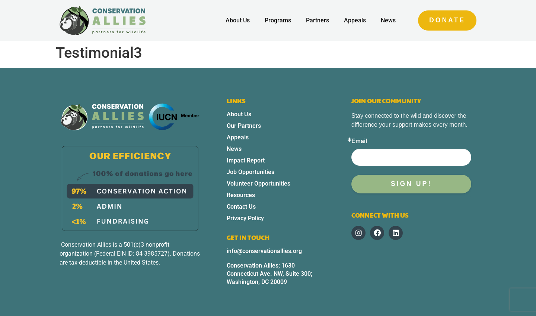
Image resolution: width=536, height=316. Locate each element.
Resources (241, 195)
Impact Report (246, 160)
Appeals (355, 20)
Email (359, 141)
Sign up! (411, 183)
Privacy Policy (245, 218)
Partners (317, 20)
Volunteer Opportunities (258, 183)
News (388, 20)
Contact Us (241, 206)
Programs (278, 20)
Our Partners (244, 125)
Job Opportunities (250, 172)
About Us (238, 20)
